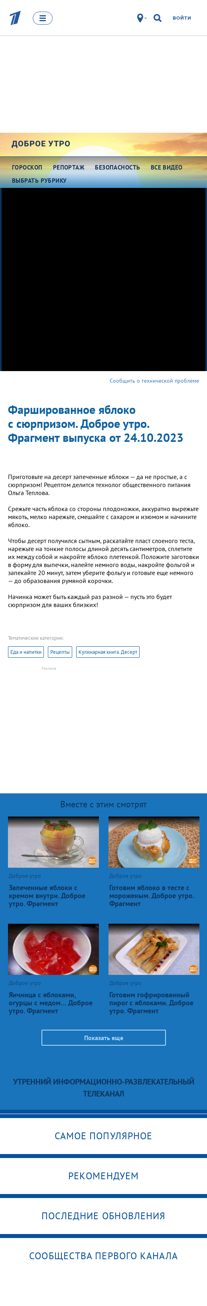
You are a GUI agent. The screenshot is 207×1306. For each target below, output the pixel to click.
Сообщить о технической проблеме (154, 380)
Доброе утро (41, 143)
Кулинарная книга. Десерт (108, 652)
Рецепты (60, 652)
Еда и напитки (25, 652)
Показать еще (103, 1038)
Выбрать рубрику (39, 180)
